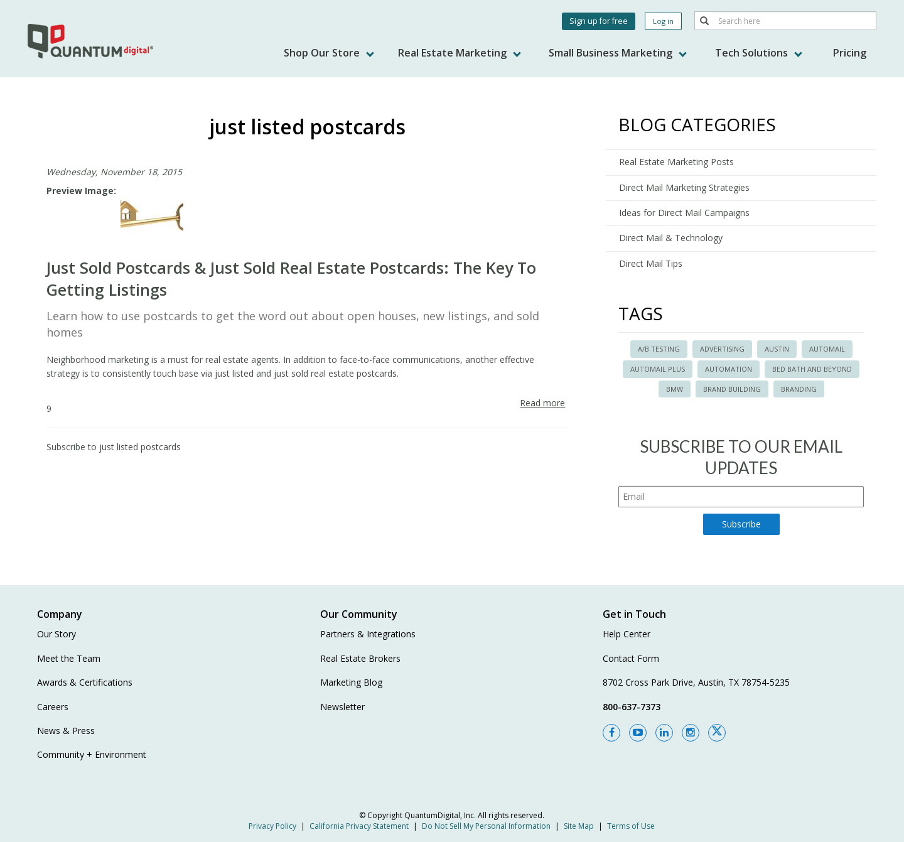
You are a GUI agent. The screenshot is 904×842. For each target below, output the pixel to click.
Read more (542, 403)
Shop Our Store (329, 53)
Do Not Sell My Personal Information (486, 826)
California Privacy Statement (359, 826)
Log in (663, 21)
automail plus (657, 369)
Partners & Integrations (368, 634)
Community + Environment (91, 754)
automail (827, 349)
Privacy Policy (272, 826)
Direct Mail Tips (650, 263)
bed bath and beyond (812, 369)
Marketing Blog (351, 682)
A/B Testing (659, 349)
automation (728, 369)
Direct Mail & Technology (671, 238)
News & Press (66, 731)
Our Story (56, 634)
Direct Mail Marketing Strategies (684, 187)
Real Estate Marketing (459, 53)
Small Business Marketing (618, 53)
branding (799, 389)
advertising (722, 349)
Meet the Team (68, 658)
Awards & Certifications (84, 682)
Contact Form (631, 658)
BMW (674, 389)
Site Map (579, 826)
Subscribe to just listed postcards (113, 447)
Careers (52, 707)
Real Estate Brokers (360, 658)
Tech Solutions (758, 53)
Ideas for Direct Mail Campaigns (684, 213)
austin (777, 349)
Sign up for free (598, 21)
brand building (732, 389)
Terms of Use (631, 826)
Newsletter (342, 707)
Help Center (626, 634)
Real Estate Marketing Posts (676, 162)
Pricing (849, 53)
